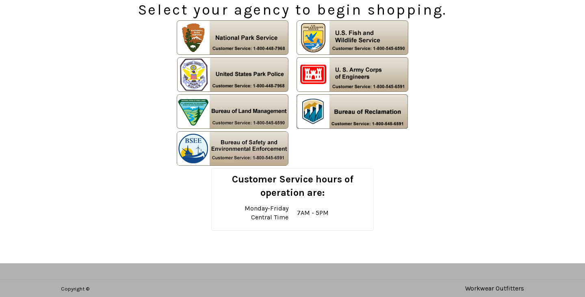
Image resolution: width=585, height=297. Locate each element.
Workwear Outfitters (494, 288)
